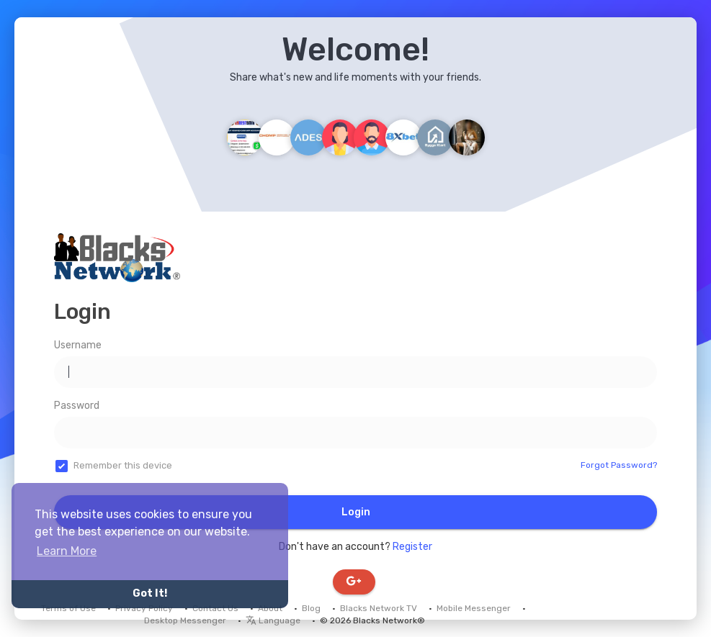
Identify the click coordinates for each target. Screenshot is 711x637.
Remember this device (122, 465)
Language (273, 620)
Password (76, 405)
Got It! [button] (150, 593)
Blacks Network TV (378, 608)
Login (355, 512)
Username (78, 345)
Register (412, 547)
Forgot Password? (619, 465)
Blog (311, 608)
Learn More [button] (67, 551)
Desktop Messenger (185, 620)
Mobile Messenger (474, 608)
